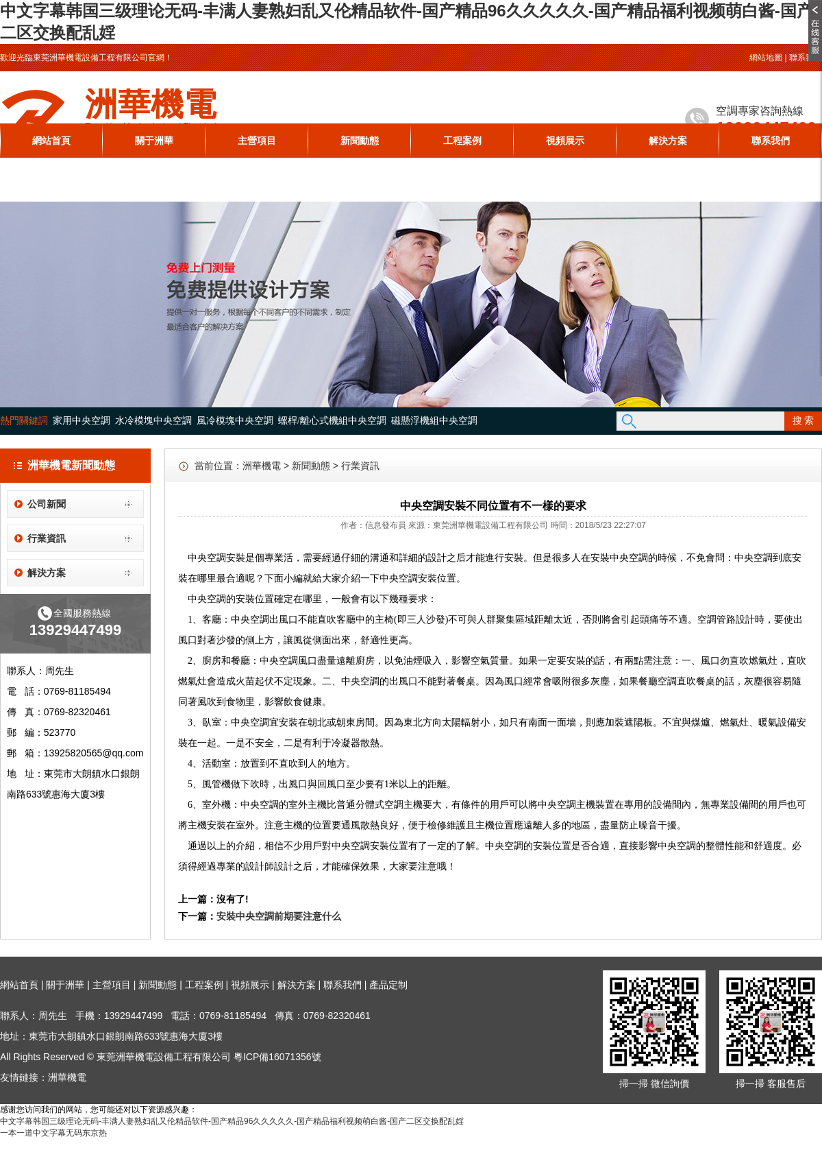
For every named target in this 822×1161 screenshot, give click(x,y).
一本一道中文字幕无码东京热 (53, 1133)
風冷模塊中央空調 (235, 421)
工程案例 (462, 140)
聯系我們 (805, 57)
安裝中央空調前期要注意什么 (278, 916)
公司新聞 (46, 504)
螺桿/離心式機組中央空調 (332, 421)
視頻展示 (565, 140)
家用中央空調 (81, 421)
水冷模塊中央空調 (153, 421)
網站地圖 (765, 57)
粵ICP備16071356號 (277, 1056)
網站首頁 (51, 140)
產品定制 (388, 984)
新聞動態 (359, 140)
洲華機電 (261, 465)
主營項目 (257, 140)
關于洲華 (154, 140)
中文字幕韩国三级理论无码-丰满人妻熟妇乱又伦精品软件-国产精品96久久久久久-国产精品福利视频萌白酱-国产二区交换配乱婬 (232, 1121)
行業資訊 (46, 538)
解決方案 (668, 140)
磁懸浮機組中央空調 (434, 421)
